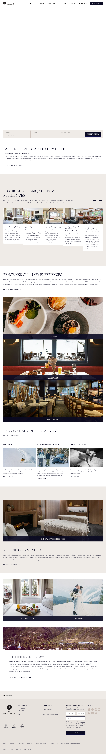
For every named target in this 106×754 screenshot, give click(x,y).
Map (19, 714)
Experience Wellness (11, 565)
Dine (32, 3)
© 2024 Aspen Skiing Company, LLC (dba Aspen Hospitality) (68, 743)
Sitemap (4, 743)
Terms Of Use (29, 743)
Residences (83, 3)
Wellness (41, 3)
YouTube (99, 709)
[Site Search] (45, 695)
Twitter (92, 709)
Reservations (93, 134)
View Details (52, 420)
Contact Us (18, 749)
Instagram (96, 709)
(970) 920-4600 (47, 709)
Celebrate (63, 3)
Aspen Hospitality (27, 749)
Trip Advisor (96, 713)
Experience (52, 3)
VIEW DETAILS (8, 477)
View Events (74, 477)
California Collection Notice (40, 743)
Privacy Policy (81, 724)
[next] (101, 200)
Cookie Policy (51, 743)
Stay (24, 3)
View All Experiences (11, 435)
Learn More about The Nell (18, 677)
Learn (73, 3)
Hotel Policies (12, 743)
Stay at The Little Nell (13, 166)
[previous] (94, 200)
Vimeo (89, 713)
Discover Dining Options (12, 289)
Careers (11, 749)
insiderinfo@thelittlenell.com (50, 714)
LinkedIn (92, 713)
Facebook (89, 709)
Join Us (75, 733)
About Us (5, 749)
